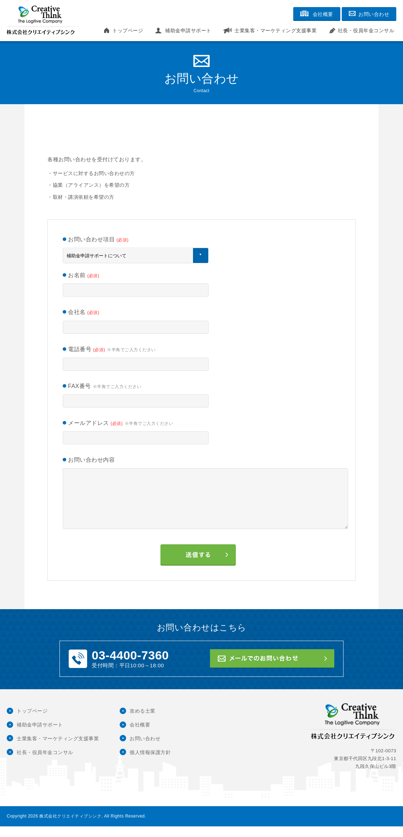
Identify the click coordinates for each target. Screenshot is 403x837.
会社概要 (140, 735)
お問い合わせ (145, 749)
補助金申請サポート (188, 30)
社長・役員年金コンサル (366, 30)
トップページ (127, 30)
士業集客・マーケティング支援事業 (275, 30)
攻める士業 (142, 721)
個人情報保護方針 (150, 763)
